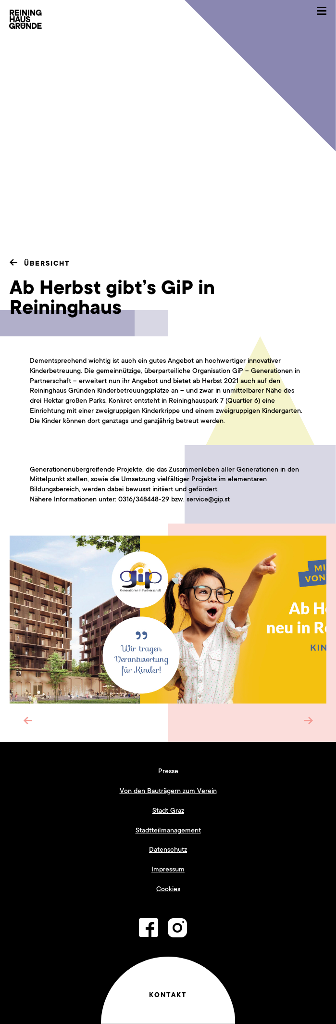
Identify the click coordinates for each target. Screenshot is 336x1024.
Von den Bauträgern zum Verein (168, 790)
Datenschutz (168, 849)
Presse (168, 771)
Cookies (168, 889)
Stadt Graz (168, 810)
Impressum (168, 869)
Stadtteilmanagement (168, 830)
